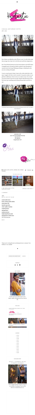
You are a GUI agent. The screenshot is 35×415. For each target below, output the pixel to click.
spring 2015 (17, 170)
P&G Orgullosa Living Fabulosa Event (8, 189)
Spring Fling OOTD (27, 188)
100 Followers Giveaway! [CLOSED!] (15, 314)
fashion (5, 170)
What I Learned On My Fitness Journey (17, 325)
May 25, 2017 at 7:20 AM (8, 197)
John (3, 195)
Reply (3, 219)
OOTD (8, 170)
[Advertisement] (17, 402)
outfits (11, 170)
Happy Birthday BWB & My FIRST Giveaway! (17, 309)
